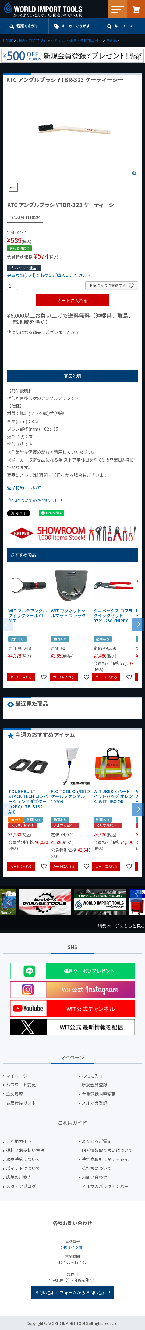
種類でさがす (27, 25)
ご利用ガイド (19, 1141)
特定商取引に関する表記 (105, 1159)
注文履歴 (14, 1094)
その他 (111, 40)
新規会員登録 (94, 1085)
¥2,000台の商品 (105, 342)
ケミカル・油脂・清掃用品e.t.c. (76, 40)
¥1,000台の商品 (67, 342)
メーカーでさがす (75, 25)
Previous (9, 902)
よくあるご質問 (96, 1141)
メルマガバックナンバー (105, 1186)
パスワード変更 (21, 1085)
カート (136, 9)
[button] (138, 624)
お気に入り (92, 1076)
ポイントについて (23, 1168)
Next (136, 896)
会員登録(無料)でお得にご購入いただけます (49, 275)
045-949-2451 (72, 1247)
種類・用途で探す (32, 40)
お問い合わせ (94, 1177)
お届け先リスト (21, 1103)
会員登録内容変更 (99, 1094)
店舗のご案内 (19, 1177)
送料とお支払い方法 (25, 1150)
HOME (8, 40)
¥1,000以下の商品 (27, 342)
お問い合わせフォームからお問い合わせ (72, 1292)
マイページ (16, 1076)
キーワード (123, 25)
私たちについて (96, 1168)
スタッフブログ (21, 1186)
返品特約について (24, 487)
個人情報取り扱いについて (107, 1150)
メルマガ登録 (94, 1103)
